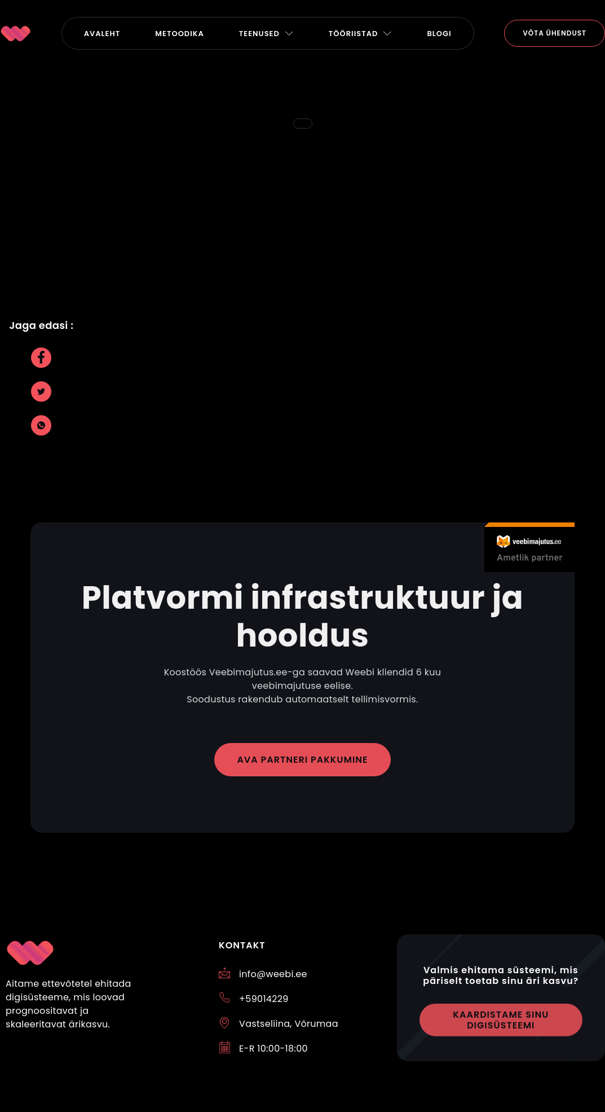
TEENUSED (266, 33)
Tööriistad (360, 33)
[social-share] (41, 358)
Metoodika (179, 33)
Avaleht (102, 33)
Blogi (439, 33)
